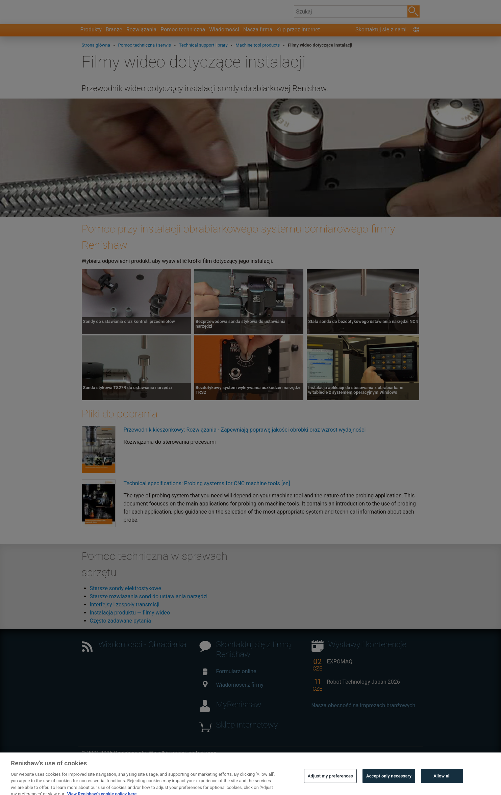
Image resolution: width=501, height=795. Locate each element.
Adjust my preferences (330, 783)
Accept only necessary (388, 783)
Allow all (442, 783)
